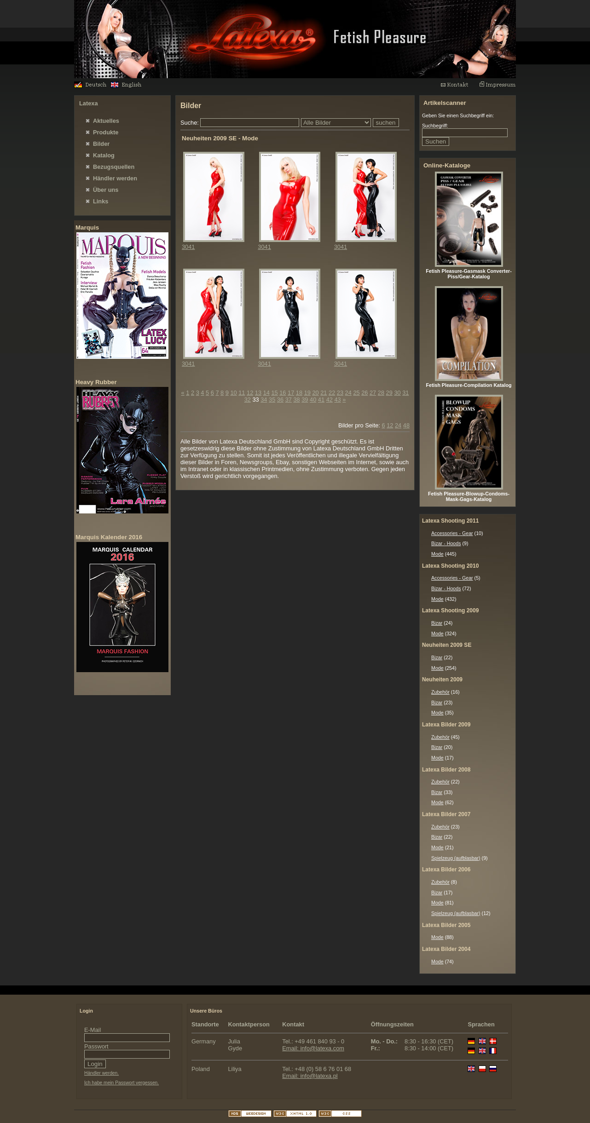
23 (340, 392)
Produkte (105, 132)
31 (405, 392)
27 (373, 392)
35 (272, 399)
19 (307, 392)
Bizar (436, 623)
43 (337, 399)
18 (299, 392)
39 (304, 399)
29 (389, 392)
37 (288, 399)
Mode (437, 554)
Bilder (101, 143)
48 (406, 425)
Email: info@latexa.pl (309, 1075)
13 (258, 392)
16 (282, 392)
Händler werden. (101, 1073)
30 (397, 392)
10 (233, 392)
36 (280, 399)
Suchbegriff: (435, 125)
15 (274, 392)
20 (315, 392)
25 (356, 392)
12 (250, 392)
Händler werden (115, 178)
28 (381, 392)
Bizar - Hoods (446, 543)
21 (323, 392)
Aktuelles (106, 120)
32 (247, 399)
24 (348, 392)
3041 (188, 246)
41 (321, 399)
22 (332, 392)
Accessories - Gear (452, 533)
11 (241, 392)
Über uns (105, 189)
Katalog (104, 155)
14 (266, 392)
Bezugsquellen (113, 166)
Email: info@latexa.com (313, 1048)
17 (291, 392)
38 (296, 399)
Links (100, 201)
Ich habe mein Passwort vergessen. (121, 1082)
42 (329, 399)
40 (313, 399)
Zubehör (440, 692)
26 (364, 392)
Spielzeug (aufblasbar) (455, 858)
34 (263, 399)
